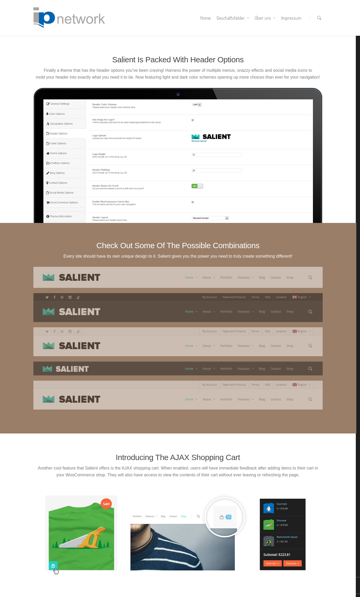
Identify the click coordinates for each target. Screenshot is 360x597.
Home (205, 18)
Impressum (291, 18)
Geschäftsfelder (233, 18)
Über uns (265, 18)
